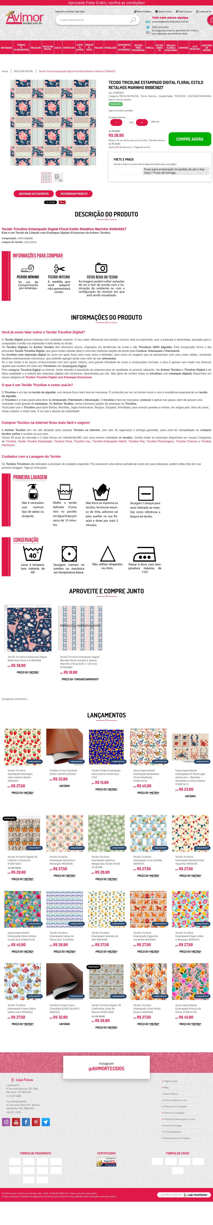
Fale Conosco (185, 11)
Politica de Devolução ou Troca (179, 1119)
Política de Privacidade (175, 1106)
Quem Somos (171, 1093)
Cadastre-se (205, 11)
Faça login (80, 11)
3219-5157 (160, 27)
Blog (166, 1087)
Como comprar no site (175, 1100)
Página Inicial (170, 1081)
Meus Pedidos (144, 11)
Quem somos (165, 11)
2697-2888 (13, 1096)
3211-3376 (13, 1112)
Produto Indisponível (80, 628)
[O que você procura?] (133, 20)
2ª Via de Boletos (172, 1131)
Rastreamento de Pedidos (177, 1138)
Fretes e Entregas (173, 1125)
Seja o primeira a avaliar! (121, 110)
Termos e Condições (174, 1112)
